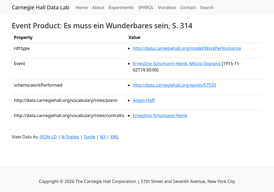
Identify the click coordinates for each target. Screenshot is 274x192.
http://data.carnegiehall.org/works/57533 (174, 85)
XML (114, 137)
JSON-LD (48, 137)
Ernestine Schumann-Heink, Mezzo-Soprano (176, 63)
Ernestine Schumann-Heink (160, 115)
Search (207, 7)
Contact (188, 7)
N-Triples (70, 137)
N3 (102, 137)
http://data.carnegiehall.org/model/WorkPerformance (187, 48)
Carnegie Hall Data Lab (40, 7)
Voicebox (167, 7)
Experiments (121, 7)
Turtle (90, 137)
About (98, 7)
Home (83, 7)
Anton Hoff (144, 100)
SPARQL (146, 7)
